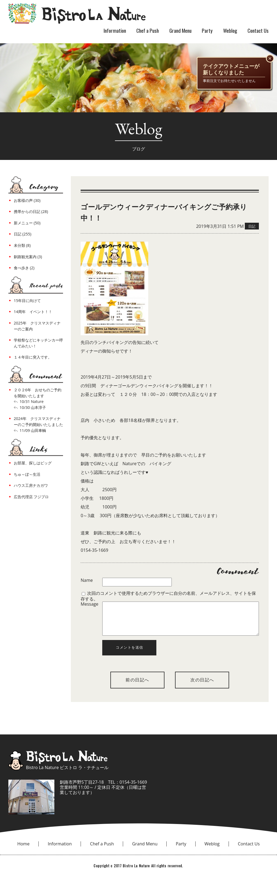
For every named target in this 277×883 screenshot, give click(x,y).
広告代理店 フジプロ (31, 496)
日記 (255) (22, 234)
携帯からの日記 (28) (31, 211)
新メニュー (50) (27, 222)
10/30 (24, 407)
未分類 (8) (22, 245)
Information (115, 30)
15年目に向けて (27, 300)
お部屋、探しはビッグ (33, 462)
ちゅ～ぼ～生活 (27, 474)
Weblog (230, 30)
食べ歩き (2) (24, 267)
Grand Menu (180, 30)
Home (23, 850)
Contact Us (258, 30)
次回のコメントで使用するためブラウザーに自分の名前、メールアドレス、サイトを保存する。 (168, 596)
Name (87, 580)
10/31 (24, 401)
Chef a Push (147, 30)
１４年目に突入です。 (33, 357)
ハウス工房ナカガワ (31, 485)
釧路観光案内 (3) (28, 256)
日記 (251, 226)
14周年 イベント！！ (33, 311)
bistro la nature (77, 13)
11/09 (24, 430)
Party (207, 30)
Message (89, 604)
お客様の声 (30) (27, 200)
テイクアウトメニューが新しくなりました (231, 69)
